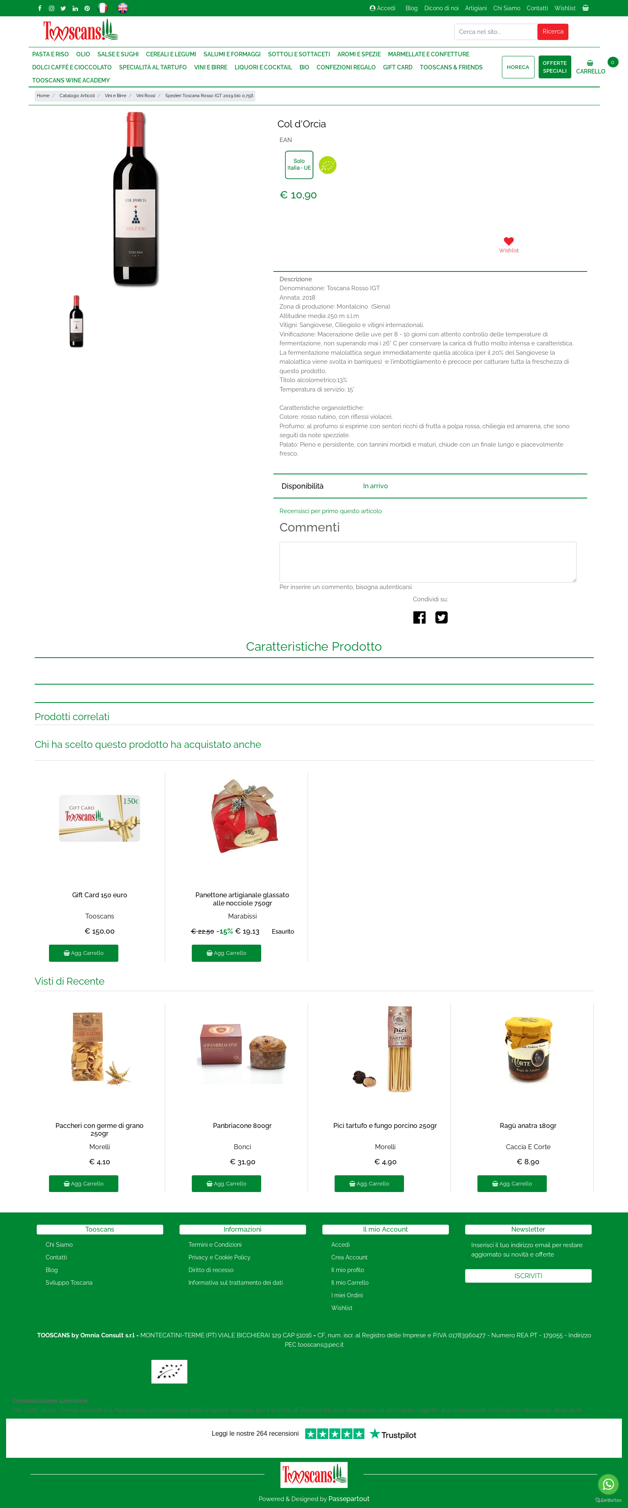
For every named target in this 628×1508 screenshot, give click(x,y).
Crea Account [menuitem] (349, 1257)
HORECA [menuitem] (518, 67)
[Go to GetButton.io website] (608, 1499)
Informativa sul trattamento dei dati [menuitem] (236, 1282)
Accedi (382, 8)
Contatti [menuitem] (537, 8)
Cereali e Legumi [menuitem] (171, 54)
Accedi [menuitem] (340, 1244)
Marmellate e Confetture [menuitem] (428, 54)
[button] (552, 32)
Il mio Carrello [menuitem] (349, 1282)
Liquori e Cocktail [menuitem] (263, 67)
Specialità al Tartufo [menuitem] (153, 67)
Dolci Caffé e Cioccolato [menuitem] (72, 67)
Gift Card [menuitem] (398, 67)
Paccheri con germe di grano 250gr (99, 1129)
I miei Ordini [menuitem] (347, 1295)
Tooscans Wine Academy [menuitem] (71, 80)
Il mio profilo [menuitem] (347, 1270)
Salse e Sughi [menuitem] (118, 54)
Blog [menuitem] (412, 8)
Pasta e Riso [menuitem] (50, 54)
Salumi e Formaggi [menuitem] (232, 54)
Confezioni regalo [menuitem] (346, 67)
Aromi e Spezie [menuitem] (359, 54)
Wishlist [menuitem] (565, 8)
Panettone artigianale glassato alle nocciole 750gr (242, 899)
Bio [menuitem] (304, 67)
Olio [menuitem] (83, 54)
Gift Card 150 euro (99, 895)
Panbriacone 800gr (242, 1126)
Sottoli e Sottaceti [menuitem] (299, 54)
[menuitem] (586, 10)
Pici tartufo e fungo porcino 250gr (385, 1126)
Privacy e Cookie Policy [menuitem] (220, 1257)
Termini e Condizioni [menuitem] (215, 1244)
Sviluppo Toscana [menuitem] (69, 1282)
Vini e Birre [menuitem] (210, 67)
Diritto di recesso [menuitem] (211, 1270)
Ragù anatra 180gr (528, 1126)
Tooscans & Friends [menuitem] (451, 67)
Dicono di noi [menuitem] (441, 8)
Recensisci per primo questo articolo (331, 511)
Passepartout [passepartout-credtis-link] (349, 1499)
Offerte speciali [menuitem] (555, 67)
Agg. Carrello (84, 953)
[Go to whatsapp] (608, 1484)
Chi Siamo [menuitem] (506, 8)
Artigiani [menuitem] (476, 8)
